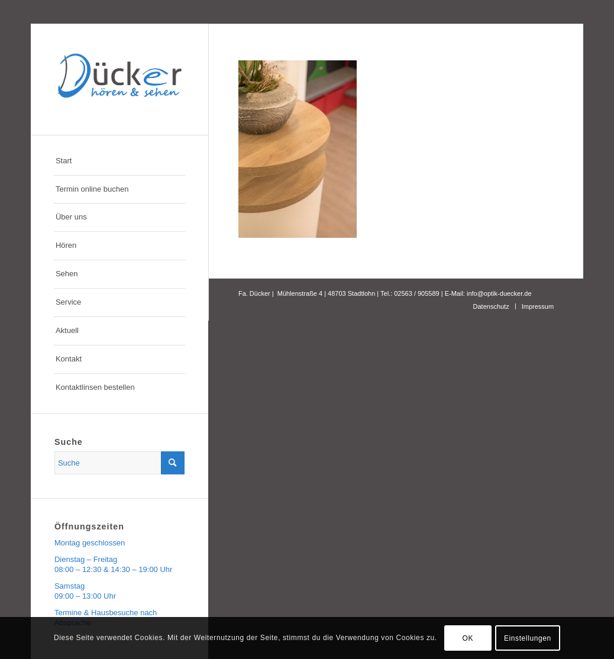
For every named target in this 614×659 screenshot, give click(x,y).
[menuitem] (119, 161)
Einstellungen (527, 638)
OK (467, 638)
